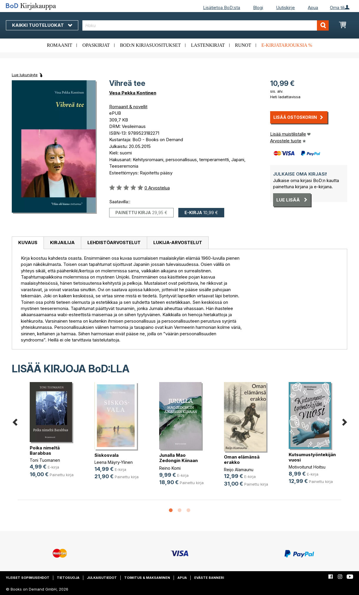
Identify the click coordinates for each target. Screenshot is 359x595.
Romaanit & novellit (128, 106)
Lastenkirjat (208, 45)
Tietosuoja (68, 578)
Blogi (258, 7)
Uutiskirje (285, 7)
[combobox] (205, 25)
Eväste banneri (209, 578)
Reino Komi (170, 468)
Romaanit (59, 45)
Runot (243, 45)
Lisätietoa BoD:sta (221, 7)
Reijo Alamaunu (238, 469)
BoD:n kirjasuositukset (150, 45)
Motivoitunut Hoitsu (307, 466)
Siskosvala (106, 455)
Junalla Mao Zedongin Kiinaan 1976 (178, 460)
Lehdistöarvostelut (114, 242)
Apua (313, 7)
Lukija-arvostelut (177, 242)
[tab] (28, 242)
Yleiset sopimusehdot (27, 578)
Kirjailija (62, 242)
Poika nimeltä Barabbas (45, 450)
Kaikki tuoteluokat (42, 25)
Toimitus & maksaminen (147, 578)
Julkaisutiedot (102, 578)
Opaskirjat (96, 45)
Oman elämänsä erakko (242, 459)
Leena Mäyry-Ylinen (113, 462)
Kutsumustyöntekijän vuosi (312, 457)
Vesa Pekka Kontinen (132, 93)
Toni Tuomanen (45, 460)
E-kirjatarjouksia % (286, 45)
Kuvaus (27, 242)
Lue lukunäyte (25, 74)
